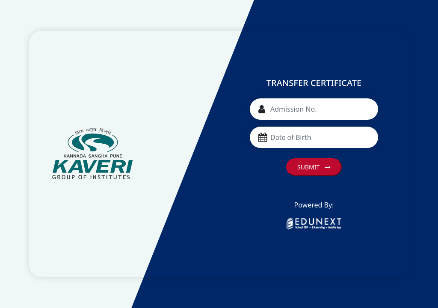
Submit (314, 167)
